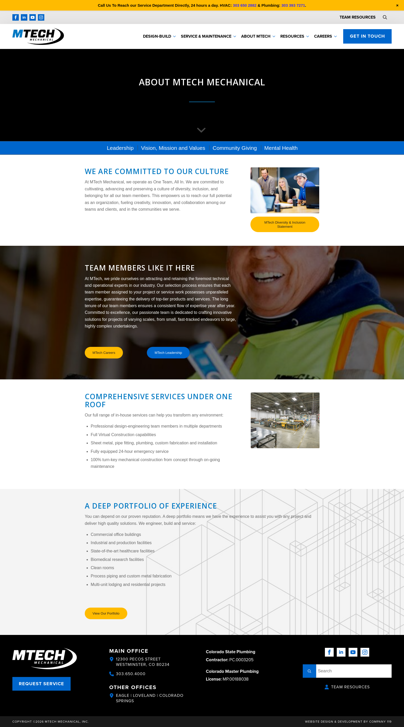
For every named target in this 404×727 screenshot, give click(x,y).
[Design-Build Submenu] (174, 36)
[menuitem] (120, 147)
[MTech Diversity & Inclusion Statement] (284, 224)
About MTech (256, 36)
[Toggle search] (385, 17)
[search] (309, 671)
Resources (292, 36)
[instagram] (41, 17)
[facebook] (15, 17)
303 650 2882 (245, 5)
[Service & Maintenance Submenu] (235, 36)
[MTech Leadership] (168, 352)
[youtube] (32, 17)
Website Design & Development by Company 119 (348, 721)
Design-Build (157, 36)
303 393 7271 (293, 5)
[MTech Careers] (104, 352)
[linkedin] (24, 17)
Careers (323, 36)
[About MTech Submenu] (274, 36)
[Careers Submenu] (335, 36)
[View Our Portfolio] (106, 613)
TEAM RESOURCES (358, 17)
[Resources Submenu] (308, 36)
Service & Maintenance (206, 36)
